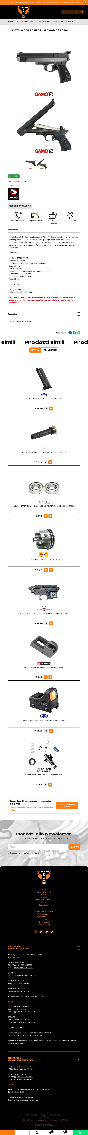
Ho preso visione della (25, 853)
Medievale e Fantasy (44, 900)
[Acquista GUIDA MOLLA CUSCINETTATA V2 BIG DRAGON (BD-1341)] (45, 462)
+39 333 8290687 (24, 965)
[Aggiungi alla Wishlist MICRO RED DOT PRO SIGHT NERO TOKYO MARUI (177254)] (51, 731)
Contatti (44, 919)
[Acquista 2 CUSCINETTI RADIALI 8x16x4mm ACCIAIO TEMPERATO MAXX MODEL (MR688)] (46, 516)
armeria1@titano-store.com (25, 1079)
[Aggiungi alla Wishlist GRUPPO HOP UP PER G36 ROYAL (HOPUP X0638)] (50, 785)
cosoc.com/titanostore (35, 996)
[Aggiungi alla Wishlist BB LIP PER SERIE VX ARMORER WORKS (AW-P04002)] (50, 677)
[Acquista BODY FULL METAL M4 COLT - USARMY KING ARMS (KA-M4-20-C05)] (46, 623)
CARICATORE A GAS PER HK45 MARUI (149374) (44, 399)
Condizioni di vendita (44, 911)
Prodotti (11, 22)
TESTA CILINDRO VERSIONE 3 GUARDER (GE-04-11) (44, 560)
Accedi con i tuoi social (67, 805)
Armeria (44, 894)
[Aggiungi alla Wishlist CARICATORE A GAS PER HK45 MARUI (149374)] (51, 408)
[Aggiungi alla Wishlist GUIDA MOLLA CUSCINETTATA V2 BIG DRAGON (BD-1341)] (50, 462)
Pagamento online (44, 917)
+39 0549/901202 (18, 962)
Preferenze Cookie (55, 1115)
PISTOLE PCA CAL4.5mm (63, 22)
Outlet (44, 902)
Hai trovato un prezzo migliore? (20, 181)
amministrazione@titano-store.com (22, 975)
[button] (85, 2)
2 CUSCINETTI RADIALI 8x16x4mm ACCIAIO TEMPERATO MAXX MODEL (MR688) (44, 506)
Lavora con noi (44, 924)
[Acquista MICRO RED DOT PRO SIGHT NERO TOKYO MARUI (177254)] (46, 731)
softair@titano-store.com (26, 2)
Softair (44, 889)
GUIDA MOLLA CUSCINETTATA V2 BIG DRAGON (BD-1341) (44, 452)
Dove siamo (44, 922)
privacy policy (34, 853)
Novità (35, 350)
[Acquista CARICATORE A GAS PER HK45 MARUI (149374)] (46, 408)
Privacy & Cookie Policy (35, 1115)
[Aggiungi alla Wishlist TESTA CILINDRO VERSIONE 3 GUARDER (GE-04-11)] (51, 570)
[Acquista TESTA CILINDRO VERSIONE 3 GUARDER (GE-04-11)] (46, 570)
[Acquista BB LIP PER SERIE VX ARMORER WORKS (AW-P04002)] (46, 677)
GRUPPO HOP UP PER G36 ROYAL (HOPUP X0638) (44, 775)
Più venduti (50, 350)
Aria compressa (22, 22)
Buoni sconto (44, 905)
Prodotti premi (44, 914)
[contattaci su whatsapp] (80, 1132)
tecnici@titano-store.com (18, 983)
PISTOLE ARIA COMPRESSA (41, 22)
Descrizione (44, 229)
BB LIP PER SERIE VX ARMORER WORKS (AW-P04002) (44, 667)
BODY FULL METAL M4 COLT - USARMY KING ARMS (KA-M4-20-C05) (44, 613)
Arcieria (44, 897)
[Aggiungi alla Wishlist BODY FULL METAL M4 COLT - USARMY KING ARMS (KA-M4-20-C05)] (51, 623)
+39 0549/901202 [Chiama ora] (55, 2)
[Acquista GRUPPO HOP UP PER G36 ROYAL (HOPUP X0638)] (45, 785)
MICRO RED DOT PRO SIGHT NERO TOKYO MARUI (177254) (44, 721)
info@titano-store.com (23, 968)
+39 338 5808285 (25, 1077)
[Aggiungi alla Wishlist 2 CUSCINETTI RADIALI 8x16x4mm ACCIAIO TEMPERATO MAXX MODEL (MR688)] (50, 516)
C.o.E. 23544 (44, 1117)
